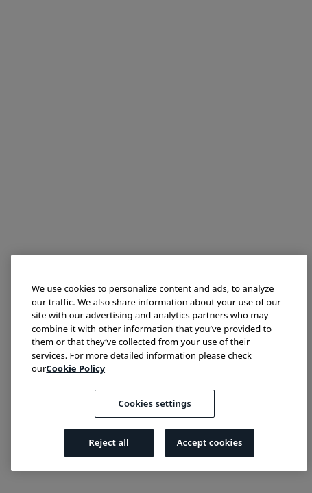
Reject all (108, 442)
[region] (159, 363)
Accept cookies (210, 442)
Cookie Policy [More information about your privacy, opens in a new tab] (75, 368)
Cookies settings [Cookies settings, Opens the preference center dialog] (155, 403)
